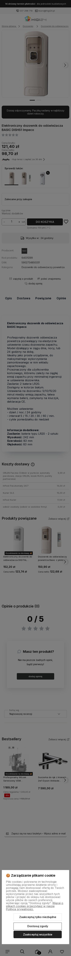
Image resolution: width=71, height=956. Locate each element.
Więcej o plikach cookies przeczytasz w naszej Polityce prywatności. (34, 906)
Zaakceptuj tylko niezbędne (37, 917)
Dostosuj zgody (37, 926)
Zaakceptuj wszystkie (37, 934)
